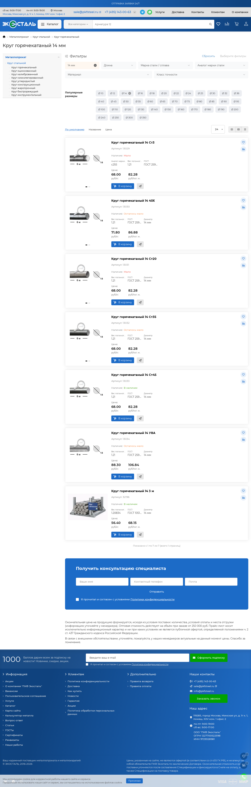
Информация (15, 674)
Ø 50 (126, 101)
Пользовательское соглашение (25, 695)
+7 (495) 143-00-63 (205, 681)
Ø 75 (187, 101)
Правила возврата (141, 681)
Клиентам (74, 674)
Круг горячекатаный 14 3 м (132, 491)
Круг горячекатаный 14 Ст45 (133, 375)
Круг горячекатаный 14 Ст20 (133, 259)
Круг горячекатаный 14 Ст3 (133, 142)
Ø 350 (143, 117)
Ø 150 (168, 109)
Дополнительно (141, 674)
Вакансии (11, 691)
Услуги (160, 12)
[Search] (153, 24)
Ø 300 (129, 117)
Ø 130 (141, 109)
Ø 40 (101, 101)
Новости (73, 695)
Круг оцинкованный (23, 70)
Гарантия (74, 700)
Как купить (75, 691)
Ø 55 (138, 101)
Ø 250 (115, 117)
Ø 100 (101, 109)
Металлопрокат (19, 36)
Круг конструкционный (25, 84)
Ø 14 (124, 93)
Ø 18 (152, 93)
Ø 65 (162, 101)
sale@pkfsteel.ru (204, 686)
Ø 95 (236, 101)
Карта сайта (13, 710)
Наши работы (14, 744)
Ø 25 (200, 93)
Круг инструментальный (26, 94)
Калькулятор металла (19, 715)
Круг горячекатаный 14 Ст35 (133, 317)
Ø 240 (101, 117)
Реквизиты (12, 739)
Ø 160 (181, 109)
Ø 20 (164, 93)
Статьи (9, 725)
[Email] (137, 658)
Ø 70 (175, 101)
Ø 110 (115, 109)
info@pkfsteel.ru (204, 691)
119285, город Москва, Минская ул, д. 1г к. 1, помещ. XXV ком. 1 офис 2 (220, 717)
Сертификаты (14, 735)
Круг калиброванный (24, 74)
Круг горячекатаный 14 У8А (133, 433)
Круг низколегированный (27, 77)
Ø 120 (128, 109)
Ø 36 (236, 93)
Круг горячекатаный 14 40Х (133, 200)
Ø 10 (100, 93)
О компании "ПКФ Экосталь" (23, 686)
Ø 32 (224, 93)
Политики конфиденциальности (152, 599)
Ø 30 (212, 93)
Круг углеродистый (23, 81)
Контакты (197, 12)
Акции (9, 681)
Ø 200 (234, 109)
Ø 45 (113, 101)
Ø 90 (224, 101)
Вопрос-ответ (14, 720)
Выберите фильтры (233, 56)
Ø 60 (150, 101)
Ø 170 (194, 109)
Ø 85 (211, 101)
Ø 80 (199, 101)
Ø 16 (140, 93)
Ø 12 (112, 93)
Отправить (156, 591)
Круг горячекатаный (66, 36)
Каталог (49, 24)
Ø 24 (188, 93)
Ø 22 (176, 93)
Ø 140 (154, 109)
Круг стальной (41, 36)
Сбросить (208, 56)
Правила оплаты (140, 686)
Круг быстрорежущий (24, 91)
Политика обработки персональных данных (91, 712)
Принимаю (134, 780)
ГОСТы (9, 730)
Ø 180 (208, 109)
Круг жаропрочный (23, 88)
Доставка (178, 12)
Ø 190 (221, 109)
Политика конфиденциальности (88, 681)
